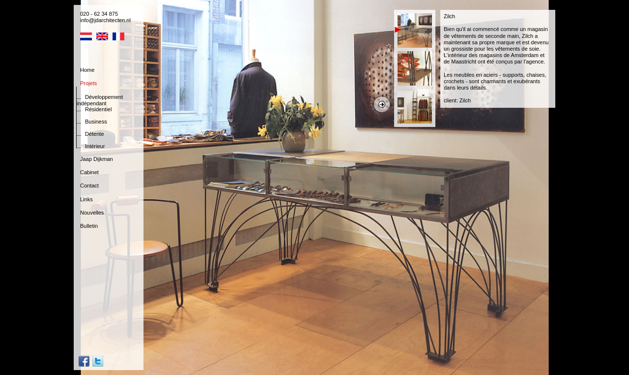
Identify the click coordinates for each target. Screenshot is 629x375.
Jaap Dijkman (96, 159)
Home (87, 70)
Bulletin (89, 226)
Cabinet (89, 172)
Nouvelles (92, 213)
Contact (89, 185)
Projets (88, 83)
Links (86, 199)
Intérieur (95, 146)
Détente (94, 134)
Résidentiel (98, 109)
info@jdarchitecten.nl (105, 20)
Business (96, 122)
